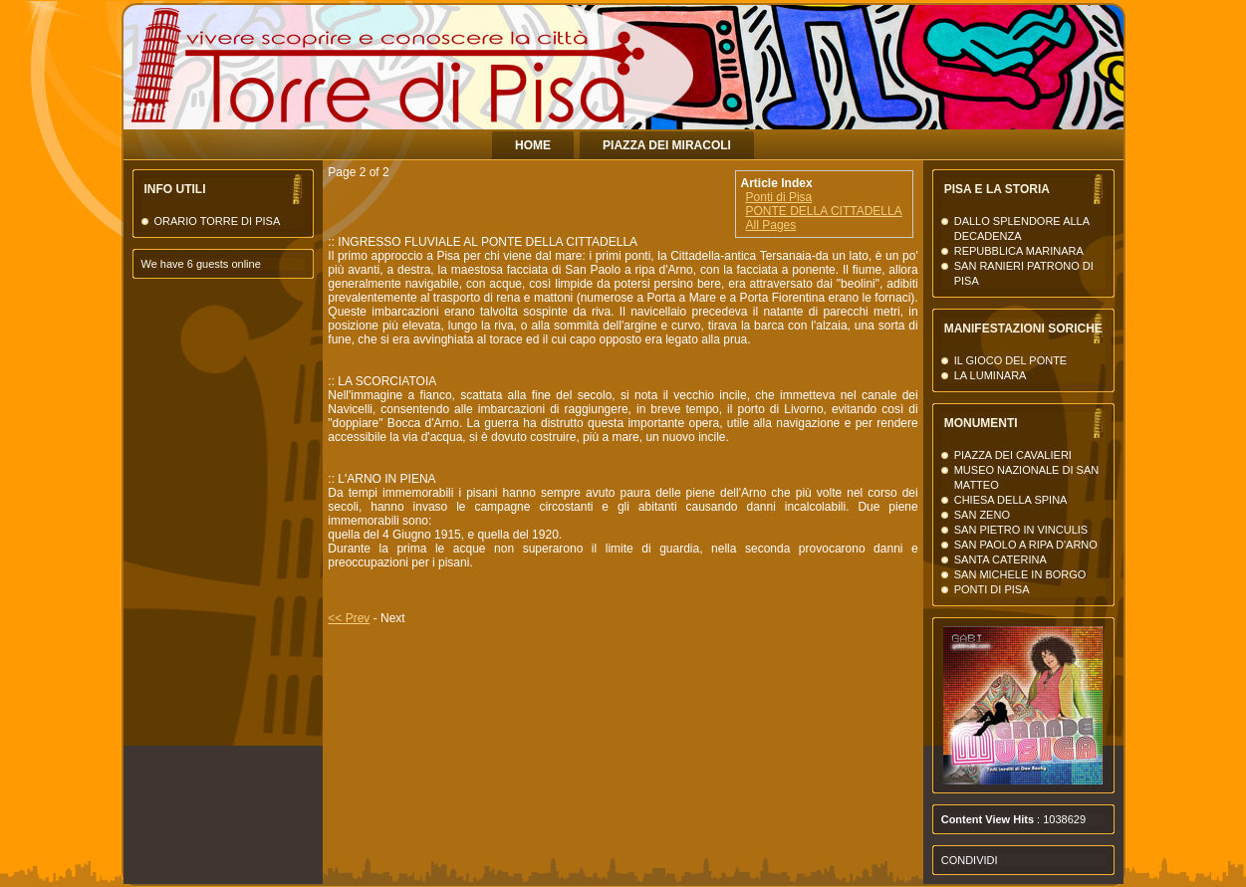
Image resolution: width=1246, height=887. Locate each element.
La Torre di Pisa (930, 89)
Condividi (969, 860)
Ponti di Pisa (779, 197)
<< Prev (349, 618)
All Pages (771, 225)
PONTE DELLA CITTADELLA (824, 211)
